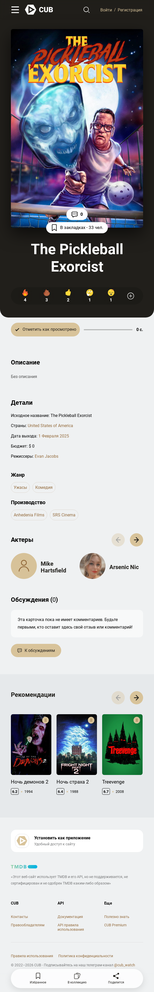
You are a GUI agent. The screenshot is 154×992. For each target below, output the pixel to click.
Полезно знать (116, 917)
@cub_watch (124, 965)
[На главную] (39, 10)
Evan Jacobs (46, 456)
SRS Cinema (64, 514)
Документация (70, 917)
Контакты (19, 917)
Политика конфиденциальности (85, 956)
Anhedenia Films (29, 514)
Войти (106, 9)
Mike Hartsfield (53, 567)
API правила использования (71, 927)
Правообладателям (27, 925)
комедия (44, 487)
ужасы (20, 487)
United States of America (50, 425)
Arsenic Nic (124, 567)
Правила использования (32, 956)
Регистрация (130, 9)
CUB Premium (115, 925)
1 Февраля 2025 (53, 436)
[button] (136, 539)
